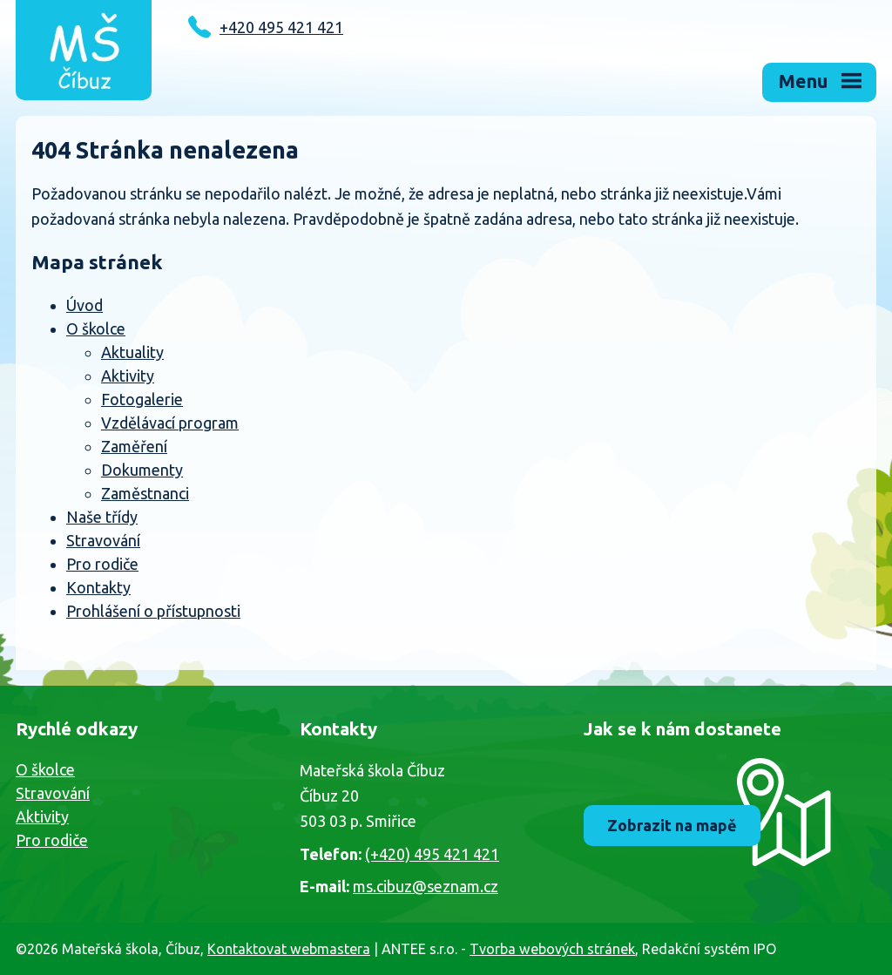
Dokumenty (142, 469)
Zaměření (134, 446)
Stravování (103, 540)
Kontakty (98, 587)
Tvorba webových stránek (552, 949)
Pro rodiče (102, 563)
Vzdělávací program (170, 422)
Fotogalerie (142, 399)
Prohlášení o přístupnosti (153, 611)
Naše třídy (102, 516)
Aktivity (127, 375)
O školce (95, 328)
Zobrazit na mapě (672, 825)
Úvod (84, 305)
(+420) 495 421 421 (432, 854)
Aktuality (132, 352)
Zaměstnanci (145, 493)
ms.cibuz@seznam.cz (425, 886)
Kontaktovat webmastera (288, 949)
